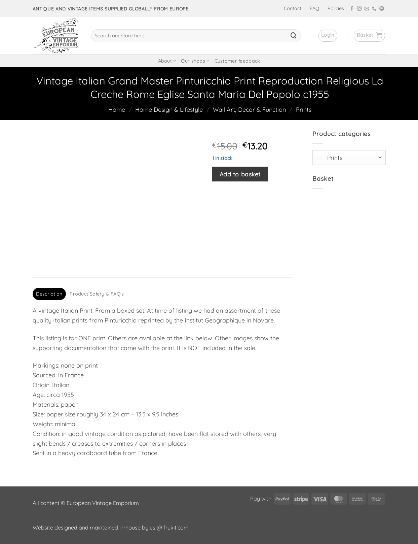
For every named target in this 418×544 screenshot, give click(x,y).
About (167, 61)
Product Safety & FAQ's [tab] (97, 294)
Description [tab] (49, 294)
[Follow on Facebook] (352, 8)
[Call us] (374, 8)
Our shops (195, 61)
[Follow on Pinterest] (381, 8)
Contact (292, 8)
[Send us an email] (367, 8)
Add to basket (240, 174)
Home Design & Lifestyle (169, 109)
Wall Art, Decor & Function (249, 109)
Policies (336, 8)
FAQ (314, 8)
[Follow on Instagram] (359, 8)
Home (116, 109)
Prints (303, 109)
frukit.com (176, 527)
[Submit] (293, 35)
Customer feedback (237, 61)
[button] (327, 36)
